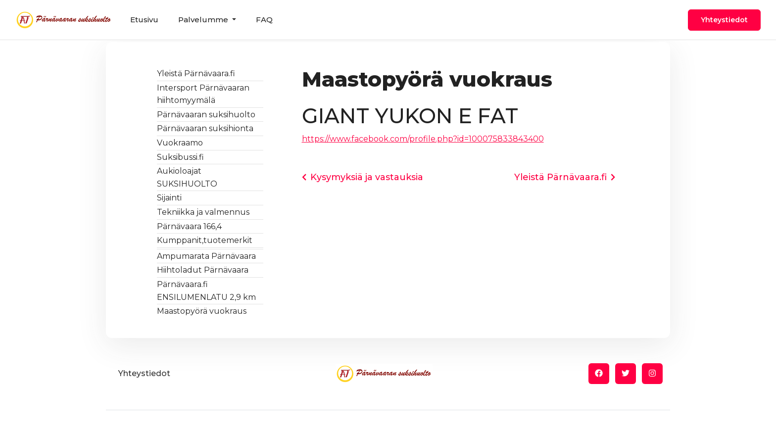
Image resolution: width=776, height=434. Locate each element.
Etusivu (144, 19)
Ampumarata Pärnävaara (206, 256)
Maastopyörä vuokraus (201, 311)
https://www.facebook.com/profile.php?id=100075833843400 (423, 139)
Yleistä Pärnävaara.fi (196, 73)
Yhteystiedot (724, 19)
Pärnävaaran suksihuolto (206, 114)
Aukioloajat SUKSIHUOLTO (187, 177)
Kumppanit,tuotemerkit (204, 240)
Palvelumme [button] (204, 19)
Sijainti (169, 197)
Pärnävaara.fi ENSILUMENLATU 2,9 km (206, 291)
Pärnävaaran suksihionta (205, 128)
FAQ (264, 19)
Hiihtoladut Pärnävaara (202, 270)
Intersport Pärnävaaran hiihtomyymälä (203, 94)
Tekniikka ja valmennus (203, 212)
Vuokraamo (180, 142)
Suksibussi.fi (180, 157)
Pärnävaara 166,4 (189, 226)
